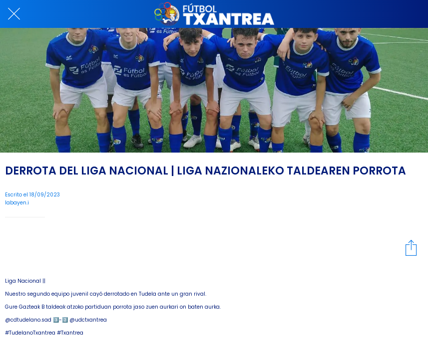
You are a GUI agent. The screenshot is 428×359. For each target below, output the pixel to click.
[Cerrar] (14, 14)
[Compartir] (411, 247)
